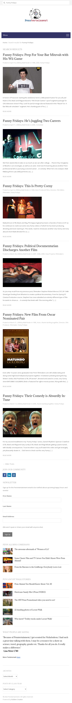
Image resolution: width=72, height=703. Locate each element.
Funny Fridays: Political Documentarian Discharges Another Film (30, 248)
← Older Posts (8, 464)
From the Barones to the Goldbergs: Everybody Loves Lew (37, 567)
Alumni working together (49, 322)
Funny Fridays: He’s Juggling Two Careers (32, 121)
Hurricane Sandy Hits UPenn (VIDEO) (29, 592)
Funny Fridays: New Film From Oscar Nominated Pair (29, 316)
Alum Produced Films (42, 190)
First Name (7, 496)
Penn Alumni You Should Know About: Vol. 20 (33, 584)
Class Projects (50, 254)
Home (5, 42)
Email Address (8, 516)
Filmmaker (6, 192)
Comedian (39, 125)
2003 (37, 63)
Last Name (7, 506)
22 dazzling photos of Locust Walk (28, 610)
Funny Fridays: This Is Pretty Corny (27, 186)
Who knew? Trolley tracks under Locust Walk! (33, 619)
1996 (33, 63)
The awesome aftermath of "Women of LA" (31, 549)
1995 (34, 322)
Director (53, 190)
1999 (32, 190)
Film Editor (60, 190)
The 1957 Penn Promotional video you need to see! (34, 600)
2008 (38, 254)
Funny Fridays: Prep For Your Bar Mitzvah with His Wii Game (35, 57)
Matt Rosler (26, 63)
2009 (43, 254)
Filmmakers (59, 254)
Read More (7, 111)
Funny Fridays (45, 63)
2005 (33, 125)
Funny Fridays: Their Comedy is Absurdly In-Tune (34, 398)
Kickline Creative (17, 699)
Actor (39, 322)
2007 (34, 254)
